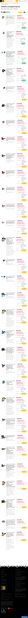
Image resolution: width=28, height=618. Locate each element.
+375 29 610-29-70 (23, 583)
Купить (24, 27)
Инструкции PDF (3, 583)
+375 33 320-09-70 (17, 584)
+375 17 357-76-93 (17, 575)
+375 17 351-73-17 (20, 571)
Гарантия (2, 576)
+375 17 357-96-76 (19, 574)
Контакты (2, 572)
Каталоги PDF (3, 581)
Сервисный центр (4, 579)
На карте (6, 599)
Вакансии (2, 571)
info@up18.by (24, 576)
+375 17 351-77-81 (20, 582)
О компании (3, 569)
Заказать (24, 99)
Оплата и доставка (4, 574)
